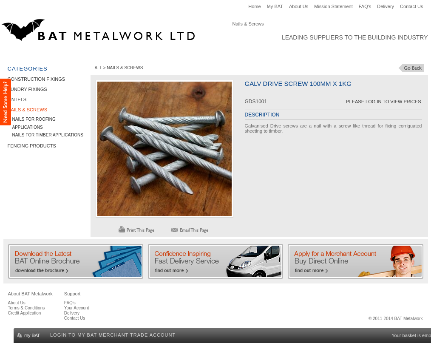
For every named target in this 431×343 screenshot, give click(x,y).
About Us (298, 6)
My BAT (275, 6)
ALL (98, 67)
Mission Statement (333, 6)
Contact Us (411, 6)
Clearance (290, 54)
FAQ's (365, 6)
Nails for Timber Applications (47, 135)
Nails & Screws (182, 54)
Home (254, 6)
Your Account (76, 308)
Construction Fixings (39, 54)
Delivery (385, 6)
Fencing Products (240, 54)
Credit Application (24, 313)
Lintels (141, 54)
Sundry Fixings (101, 54)
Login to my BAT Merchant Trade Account (113, 334)
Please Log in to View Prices (383, 101)
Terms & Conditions (26, 308)
